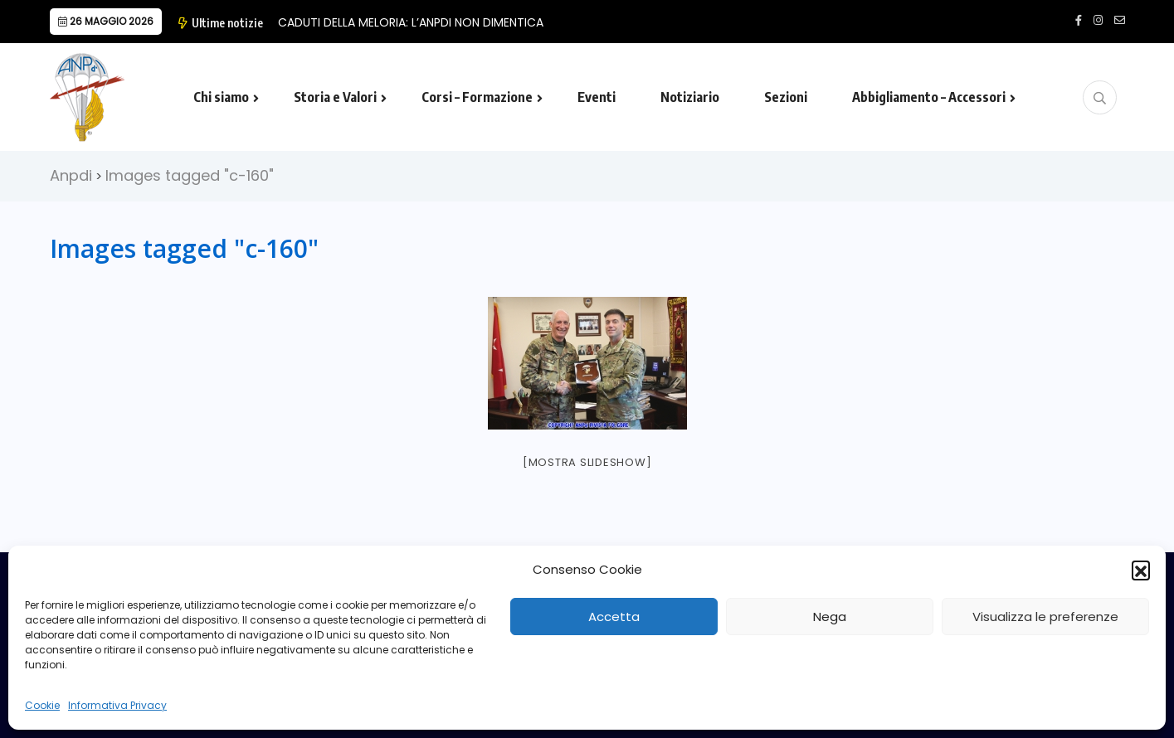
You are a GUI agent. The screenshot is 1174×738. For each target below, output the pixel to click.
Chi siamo (221, 97)
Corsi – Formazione (477, 97)
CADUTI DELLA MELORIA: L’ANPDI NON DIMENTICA (410, 22)
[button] (1141, 569)
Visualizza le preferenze (1045, 616)
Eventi (596, 97)
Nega (829, 616)
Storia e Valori (335, 97)
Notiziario (689, 97)
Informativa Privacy (117, 705)
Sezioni (785, 97)
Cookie (42, 705)
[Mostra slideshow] (587, 462)
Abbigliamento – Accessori (929, 97)
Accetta (614, 616)
